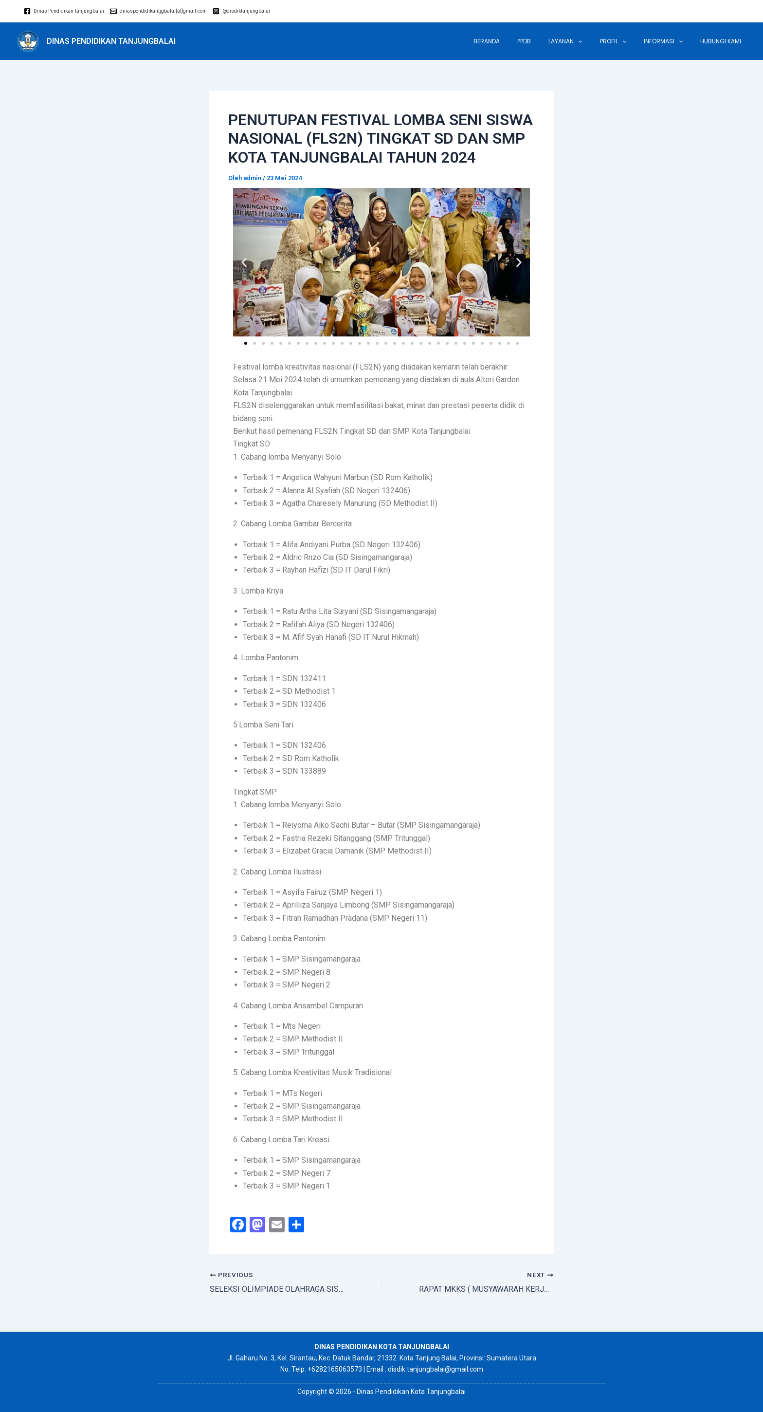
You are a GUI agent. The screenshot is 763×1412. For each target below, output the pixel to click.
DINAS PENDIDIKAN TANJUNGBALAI (111, 41)
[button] (244, 262)
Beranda (519, 41)
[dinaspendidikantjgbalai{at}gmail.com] (158, 11)
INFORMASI (672, 41)
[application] (598, 41)
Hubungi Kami (723, 41)
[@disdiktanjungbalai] (241, 11)
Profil (628, 41)
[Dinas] (64, 11)
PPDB (550, 41)
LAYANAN (585, 41)
